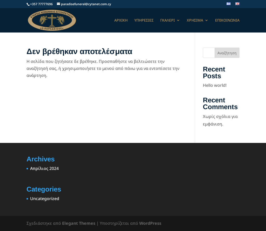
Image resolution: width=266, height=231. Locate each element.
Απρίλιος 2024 (44, 168)
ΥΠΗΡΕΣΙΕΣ (144, 20)
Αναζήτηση (227, 52)
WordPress (150, 223)
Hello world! (215, 85)
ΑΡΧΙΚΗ (121, 20)
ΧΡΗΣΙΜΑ (195, 20)
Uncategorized (44, 198)
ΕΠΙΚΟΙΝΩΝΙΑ (227, 20)
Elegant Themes (78, 223)
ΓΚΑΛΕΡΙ (167, 20)
